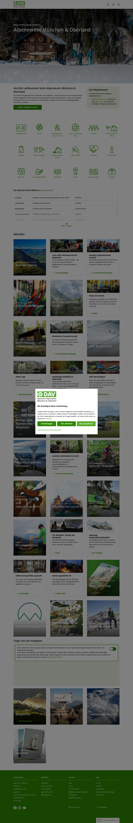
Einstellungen (46, 424)
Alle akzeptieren (86, 424)
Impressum (57, 430)
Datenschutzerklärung (44, 430)
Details (48, 419)
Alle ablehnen (66, 424)
